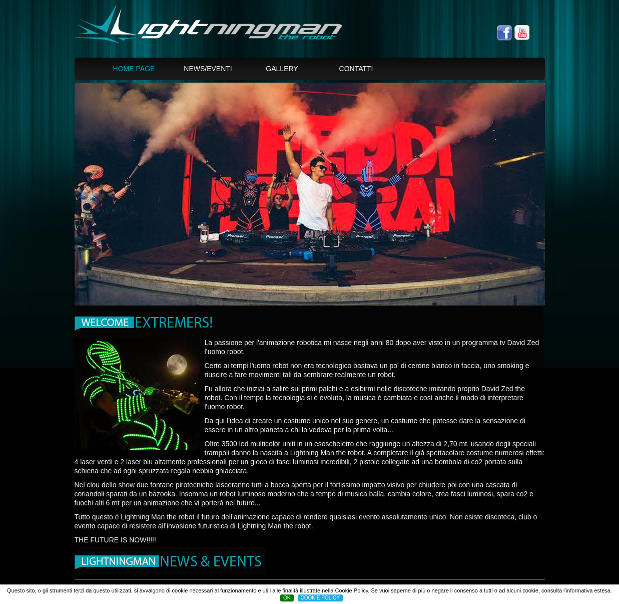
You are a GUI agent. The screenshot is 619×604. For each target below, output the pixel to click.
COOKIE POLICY (320, 597)
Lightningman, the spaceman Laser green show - (223, 30)
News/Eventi (208, 69)
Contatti (356, 69)
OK (286, 597)
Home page (134, 69)
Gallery (282, 69)
